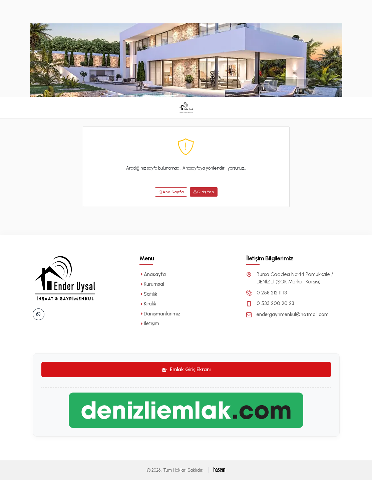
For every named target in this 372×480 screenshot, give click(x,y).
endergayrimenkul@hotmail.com (293, 314)
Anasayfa (152, 274)
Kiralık (147, 304)
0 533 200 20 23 (275, 303)
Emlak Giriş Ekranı (186, 370)
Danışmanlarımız (159, 314)
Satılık (148, 294)
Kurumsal (151, 284)
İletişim (149, 323)
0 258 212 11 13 (272, 293)
